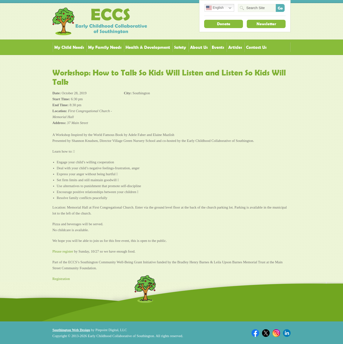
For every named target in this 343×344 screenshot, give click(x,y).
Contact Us (256, 47)
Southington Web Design (71, 330)
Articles (235, 47)
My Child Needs (69, 47)
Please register (62, 251)
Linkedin (287, 333)
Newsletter (266, 23)
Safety (180, 47)
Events (218, 47)
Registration (61, 279)
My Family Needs (104, 47)
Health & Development (148, 47)
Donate (223, 23)
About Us (199, 47)
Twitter (266, 333)
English (215, 8)
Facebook (255, 333)
